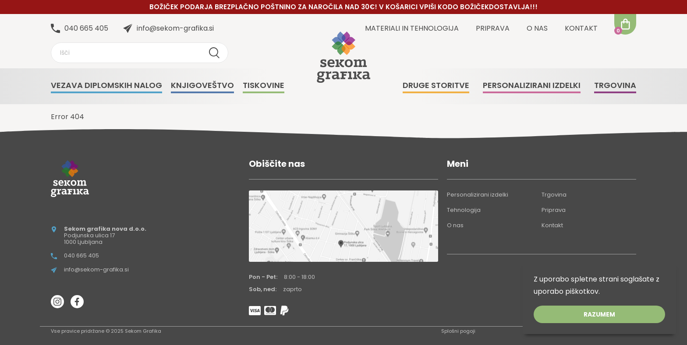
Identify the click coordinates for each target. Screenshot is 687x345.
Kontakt (581, 28)
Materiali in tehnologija (412, 28)
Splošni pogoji (458, 330)
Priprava (493, 28)
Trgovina (554, 194)
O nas (537, 28)
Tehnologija (464, 210)
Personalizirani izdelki (477, 194)
